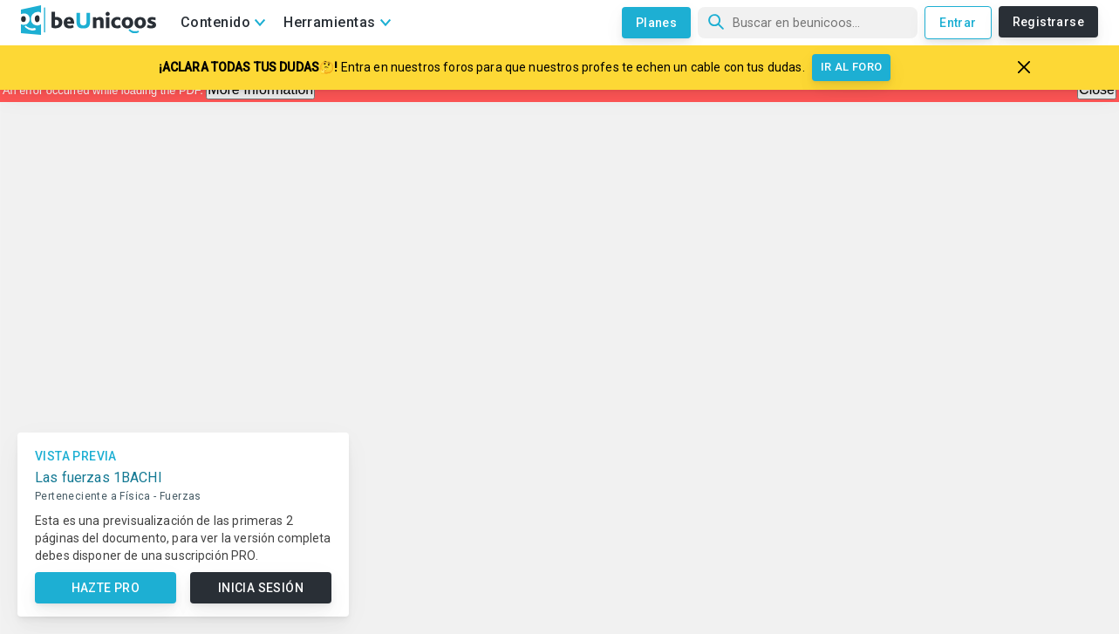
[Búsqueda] (808, 22)
